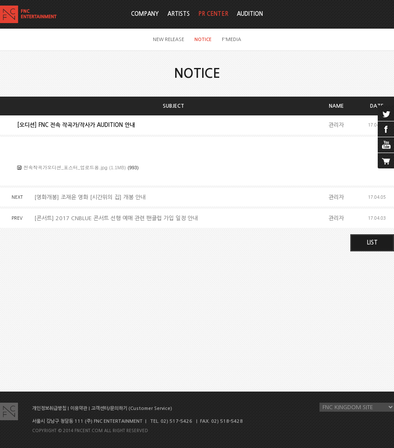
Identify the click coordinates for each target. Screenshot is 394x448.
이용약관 (78, 408)
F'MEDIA (231, 39)
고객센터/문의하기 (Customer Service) (131, 408)
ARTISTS (178, 14)
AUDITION (250, 14)
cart (386, 160)
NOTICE (203, 39)
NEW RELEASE (168, 39)
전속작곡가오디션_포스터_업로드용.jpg (65, 167)
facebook (386, 129)
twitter (386, 113)
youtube (386, 145)
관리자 (336, 125)
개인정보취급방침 (49, 408)
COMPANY (145, 14)
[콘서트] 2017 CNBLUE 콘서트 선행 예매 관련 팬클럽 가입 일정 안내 (116, 218)
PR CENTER (213, 14)
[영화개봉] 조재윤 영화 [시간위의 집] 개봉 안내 (90, 197)
